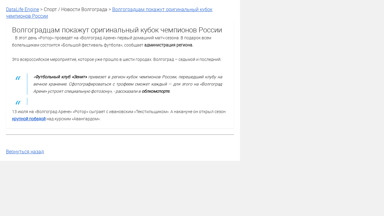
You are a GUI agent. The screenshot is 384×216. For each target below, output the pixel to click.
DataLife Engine (22, 9)
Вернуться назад (25, 151)
